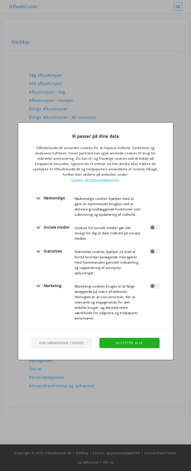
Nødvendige (54, 198)
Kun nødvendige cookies (61, 343)
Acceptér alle (129, 343)
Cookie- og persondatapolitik (95, 179)
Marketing (53, 285)
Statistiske (53, 251)
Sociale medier (57, 227)
